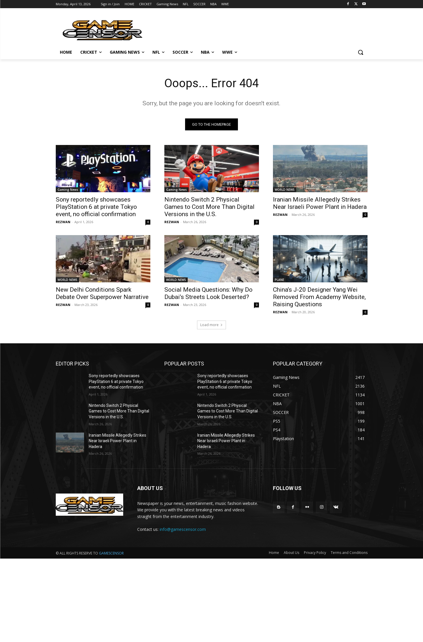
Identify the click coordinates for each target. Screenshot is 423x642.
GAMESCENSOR (111, 553)
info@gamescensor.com (183, 529)
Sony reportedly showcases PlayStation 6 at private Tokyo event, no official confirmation (96, 207)
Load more (211, 324)
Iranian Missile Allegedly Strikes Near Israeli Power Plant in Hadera (320, 203)
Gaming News (68, 190)
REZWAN (63, 222)
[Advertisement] (175, 599)
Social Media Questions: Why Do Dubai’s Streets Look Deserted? (208, 293)
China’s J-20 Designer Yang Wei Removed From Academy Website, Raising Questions (319, 297)
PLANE (279, 280)
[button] (361, 52)
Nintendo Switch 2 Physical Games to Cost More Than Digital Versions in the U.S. (209, 207)
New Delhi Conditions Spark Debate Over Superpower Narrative (102, 293)
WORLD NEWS (285, 190)
